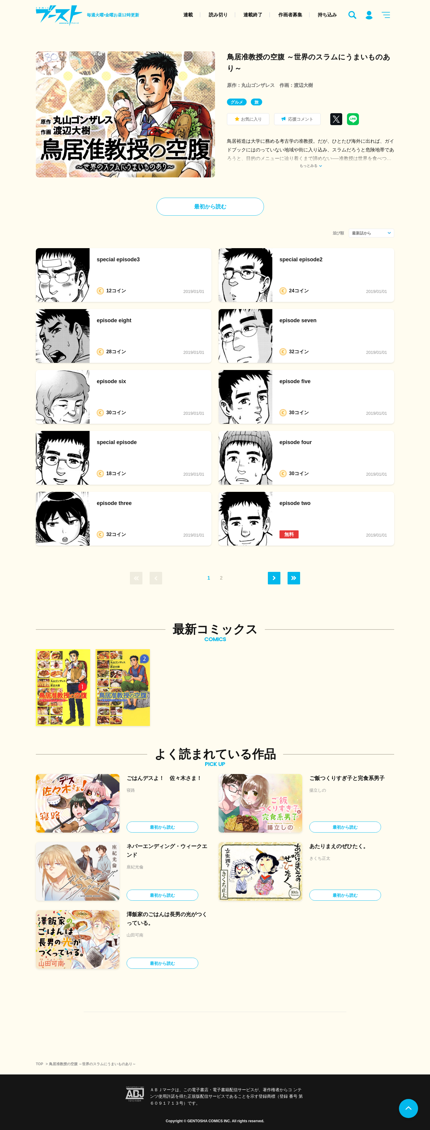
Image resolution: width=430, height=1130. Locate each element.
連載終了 (252, 14)
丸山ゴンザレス (258, 85)
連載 (188, 14)
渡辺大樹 (303, 85)
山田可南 (135, 935)
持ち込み (327, 14)
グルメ (237, 102)
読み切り (218, 14)
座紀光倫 (135, 867)
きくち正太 (319, 858)
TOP (39, 1064)
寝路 (131, 790)
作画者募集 (290, 14)
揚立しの (317, 790)
